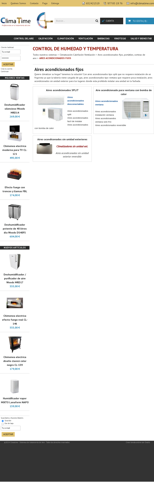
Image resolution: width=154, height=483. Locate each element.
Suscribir (8, 420)
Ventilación (85, 38)
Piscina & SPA (127, 45)
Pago (45, 3)
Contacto (34, 3)
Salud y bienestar (141, 38)
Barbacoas (103, 38)
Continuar (5, 71)
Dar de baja (9, 423)
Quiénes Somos (18, 3)
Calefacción (45, 38)
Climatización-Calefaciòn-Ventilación (77, 54)
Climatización (65, 38)
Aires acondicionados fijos (55, 58)
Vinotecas (120, 38)
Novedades (145, 45)
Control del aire (24, 38)
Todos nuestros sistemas (45, 54)
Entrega (55, 3)
